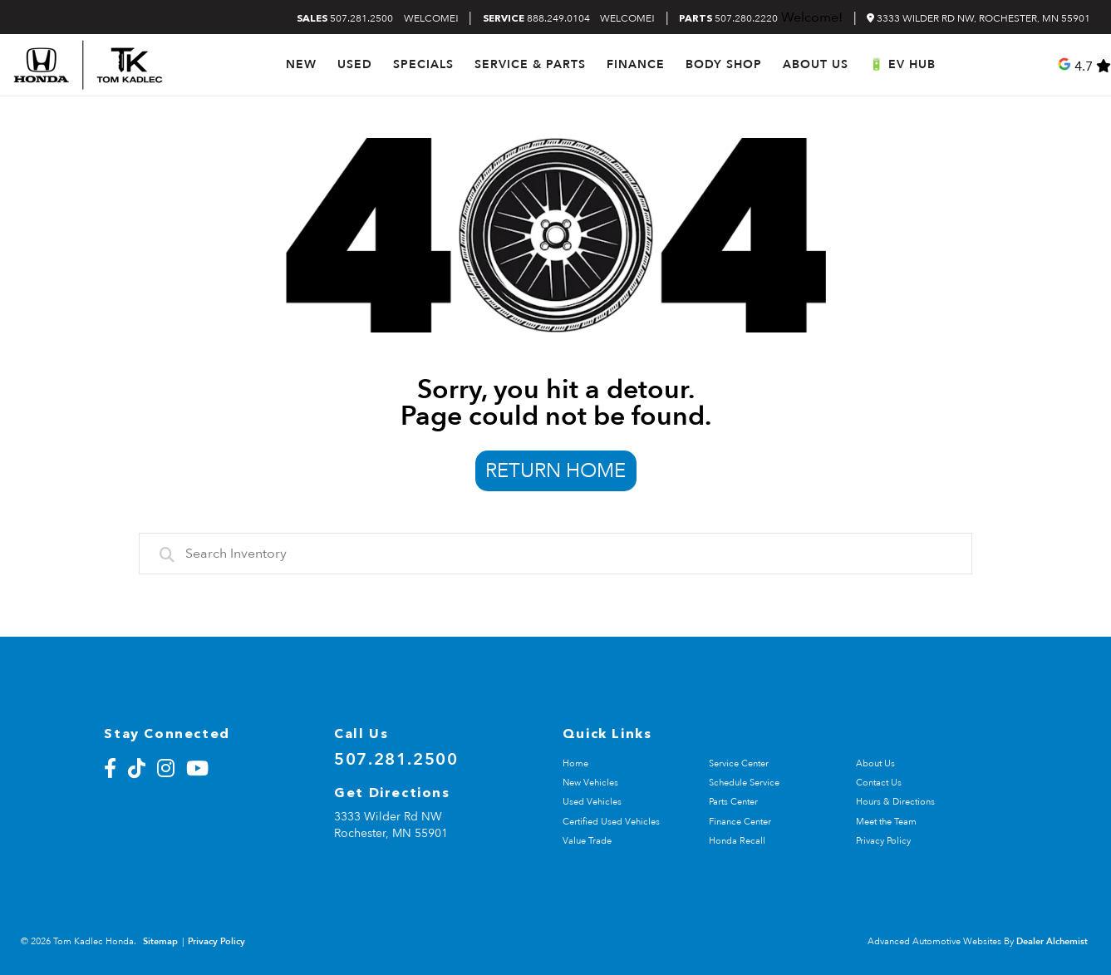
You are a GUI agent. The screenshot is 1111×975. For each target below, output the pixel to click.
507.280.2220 (728, 18)
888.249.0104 (536, 18)
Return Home (555, 471)
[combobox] (555, 553)
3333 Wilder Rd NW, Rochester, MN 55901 (978, 18)
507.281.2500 (345, 18)
